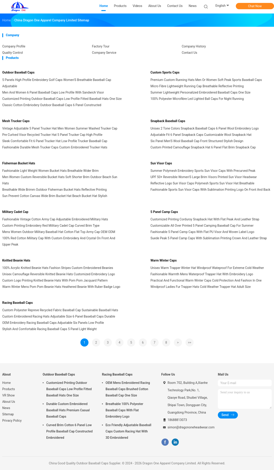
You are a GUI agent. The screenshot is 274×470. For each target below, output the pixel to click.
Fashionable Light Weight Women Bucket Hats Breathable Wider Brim (50, 170)
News (6, 408)
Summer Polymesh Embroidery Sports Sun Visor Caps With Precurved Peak (202, 170)
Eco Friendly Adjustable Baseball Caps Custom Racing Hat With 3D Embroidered (128, 431)
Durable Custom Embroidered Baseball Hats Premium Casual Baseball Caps (68, 410)
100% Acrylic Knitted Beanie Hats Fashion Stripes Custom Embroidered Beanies (57, 268)
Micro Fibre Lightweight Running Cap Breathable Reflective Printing (197, 86)
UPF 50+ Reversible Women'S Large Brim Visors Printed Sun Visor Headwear (203, 177)
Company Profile (13, 46)
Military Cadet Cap (15, 212)
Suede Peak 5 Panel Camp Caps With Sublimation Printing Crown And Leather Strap (208, 238)
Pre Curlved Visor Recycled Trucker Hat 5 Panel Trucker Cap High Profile (52, 135)
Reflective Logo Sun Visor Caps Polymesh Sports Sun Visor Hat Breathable (202, 183)
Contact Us (189, 52)
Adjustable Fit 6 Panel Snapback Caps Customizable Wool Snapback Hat (201, 135)
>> (189, 342)
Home (6, 383)
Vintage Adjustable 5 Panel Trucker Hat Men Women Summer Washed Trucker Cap (59, 128)
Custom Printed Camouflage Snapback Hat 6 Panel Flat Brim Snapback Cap (203, 147)
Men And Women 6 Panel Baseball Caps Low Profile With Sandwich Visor (53, 92)
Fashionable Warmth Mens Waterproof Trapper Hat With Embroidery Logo (201, 274)
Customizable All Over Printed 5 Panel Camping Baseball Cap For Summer (202, 225)
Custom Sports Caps (164, 72)
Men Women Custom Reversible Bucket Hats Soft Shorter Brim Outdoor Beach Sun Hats (59, 180)
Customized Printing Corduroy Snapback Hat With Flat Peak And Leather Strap (204, 219)
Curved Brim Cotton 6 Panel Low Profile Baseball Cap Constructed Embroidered (69, 431)
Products (8, 389)
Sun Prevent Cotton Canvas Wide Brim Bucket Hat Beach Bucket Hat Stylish (54, 196)
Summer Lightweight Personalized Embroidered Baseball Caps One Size (200, 92)
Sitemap (8, 414)
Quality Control (12, 52)
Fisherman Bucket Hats (18, 163)
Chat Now (255, 6)
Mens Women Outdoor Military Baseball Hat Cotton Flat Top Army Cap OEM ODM (58, 232)
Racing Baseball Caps (17, 302)
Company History (194, 46)
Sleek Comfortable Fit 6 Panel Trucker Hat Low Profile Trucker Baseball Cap (54, 141)
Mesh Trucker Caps (16, 121)
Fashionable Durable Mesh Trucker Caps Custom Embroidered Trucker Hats (54, 147)
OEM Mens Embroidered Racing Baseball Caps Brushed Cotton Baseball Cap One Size (128, 389)
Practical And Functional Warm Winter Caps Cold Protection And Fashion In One (206, 280)
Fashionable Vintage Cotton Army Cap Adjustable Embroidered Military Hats (55, 219)
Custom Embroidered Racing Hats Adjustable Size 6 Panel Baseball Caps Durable (58, 316)
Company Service (104, 52)
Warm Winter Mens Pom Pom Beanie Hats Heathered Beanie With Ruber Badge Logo (61, 287)
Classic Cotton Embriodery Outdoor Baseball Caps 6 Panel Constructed (51, 105)
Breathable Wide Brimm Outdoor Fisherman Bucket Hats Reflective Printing (54, 189)
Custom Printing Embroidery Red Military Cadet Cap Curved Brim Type (50, 225)
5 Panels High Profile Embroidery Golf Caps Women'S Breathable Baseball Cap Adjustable (56, 83)
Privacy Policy (12, 420)
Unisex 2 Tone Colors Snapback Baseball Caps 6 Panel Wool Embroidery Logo (204, 128)
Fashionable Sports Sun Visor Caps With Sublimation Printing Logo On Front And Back (210, 189)
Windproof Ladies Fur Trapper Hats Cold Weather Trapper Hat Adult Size (200, 287)
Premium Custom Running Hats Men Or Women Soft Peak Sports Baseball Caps (206, 80)
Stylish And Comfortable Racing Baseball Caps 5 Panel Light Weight (49, 329)
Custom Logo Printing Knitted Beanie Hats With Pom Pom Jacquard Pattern (55, 280)
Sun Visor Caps (161, 163)
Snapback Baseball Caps (167, 121)
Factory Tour (101, 46)
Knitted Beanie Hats (16, 260)
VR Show (8, 395)
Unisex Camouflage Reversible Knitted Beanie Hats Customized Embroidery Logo (58, 274)
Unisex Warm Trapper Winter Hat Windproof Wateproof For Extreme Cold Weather (207, 268)
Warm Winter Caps (163, 260)
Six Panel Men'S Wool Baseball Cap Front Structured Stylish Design (196, 141)
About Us (8, 401)
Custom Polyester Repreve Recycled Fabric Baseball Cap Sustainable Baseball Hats (60, 310)
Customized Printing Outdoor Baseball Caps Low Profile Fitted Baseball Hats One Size (62, 99)
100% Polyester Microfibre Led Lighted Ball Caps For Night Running (197, 99)
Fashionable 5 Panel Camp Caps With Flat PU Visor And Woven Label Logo (202, 232)
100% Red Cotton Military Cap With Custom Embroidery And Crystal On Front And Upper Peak (58, 241)
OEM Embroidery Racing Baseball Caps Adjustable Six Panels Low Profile (53, 323)
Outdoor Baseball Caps (18, 72)
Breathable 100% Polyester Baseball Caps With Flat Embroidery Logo (124, 410)
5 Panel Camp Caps (164, 212)
